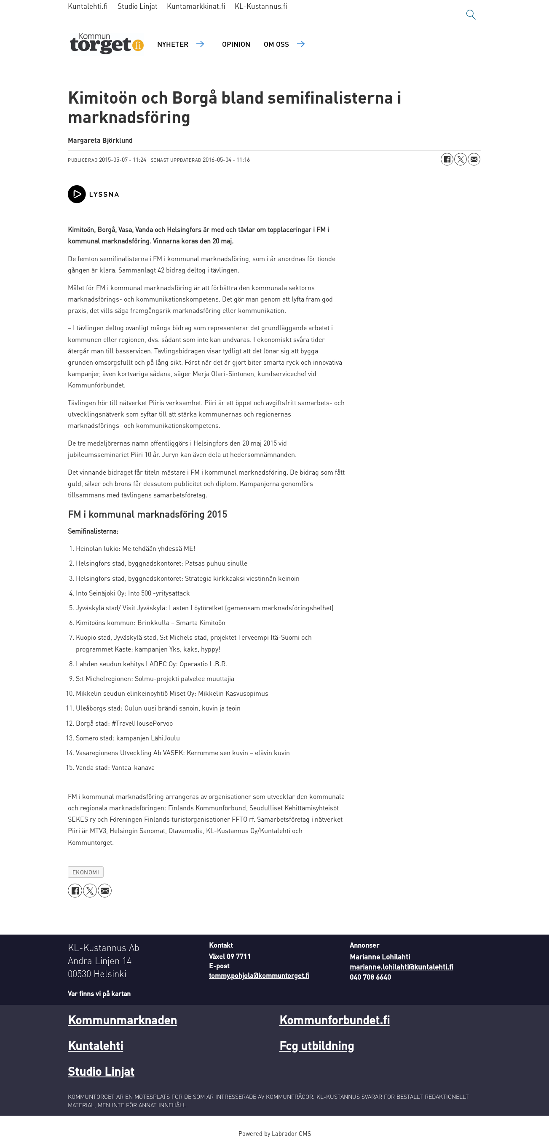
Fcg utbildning (316, 1045)
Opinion (236, 43)
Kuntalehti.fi (88, 6)
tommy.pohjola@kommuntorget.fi (259, 975)
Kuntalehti (95, 1045)
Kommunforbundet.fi (334, 1019)
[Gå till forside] (107, 44)
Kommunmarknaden (122, 1019)
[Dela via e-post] (474, 159)
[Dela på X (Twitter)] (460, 159)
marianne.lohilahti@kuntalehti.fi (401, 966)
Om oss (276, 43)
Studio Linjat (138, 6)
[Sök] (471, 14)
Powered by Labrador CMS (274, 1133)
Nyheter (172, 43)
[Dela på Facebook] (447, 159)
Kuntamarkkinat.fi (196, 6)
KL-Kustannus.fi (261, 6)
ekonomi (85, 872)
